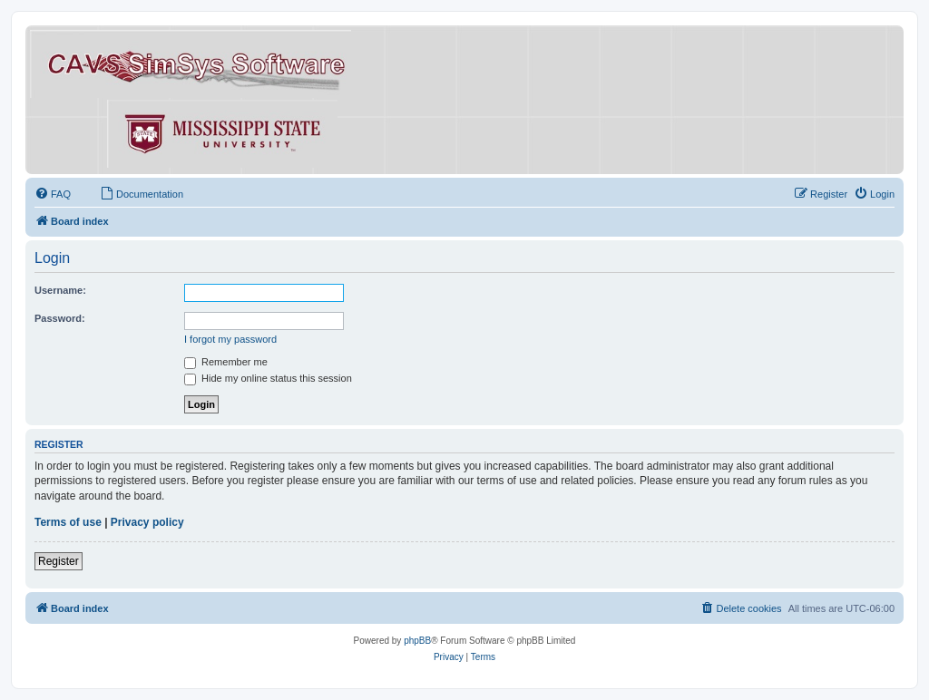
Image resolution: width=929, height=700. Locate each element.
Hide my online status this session (268, 378)
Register (58, 561)
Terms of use (68, 522)
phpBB (417, 641)
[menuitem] (52, 194)
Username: (60, 290)
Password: (59, 318)
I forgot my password (230, 339)
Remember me (226, 361)
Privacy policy (147, 522)
